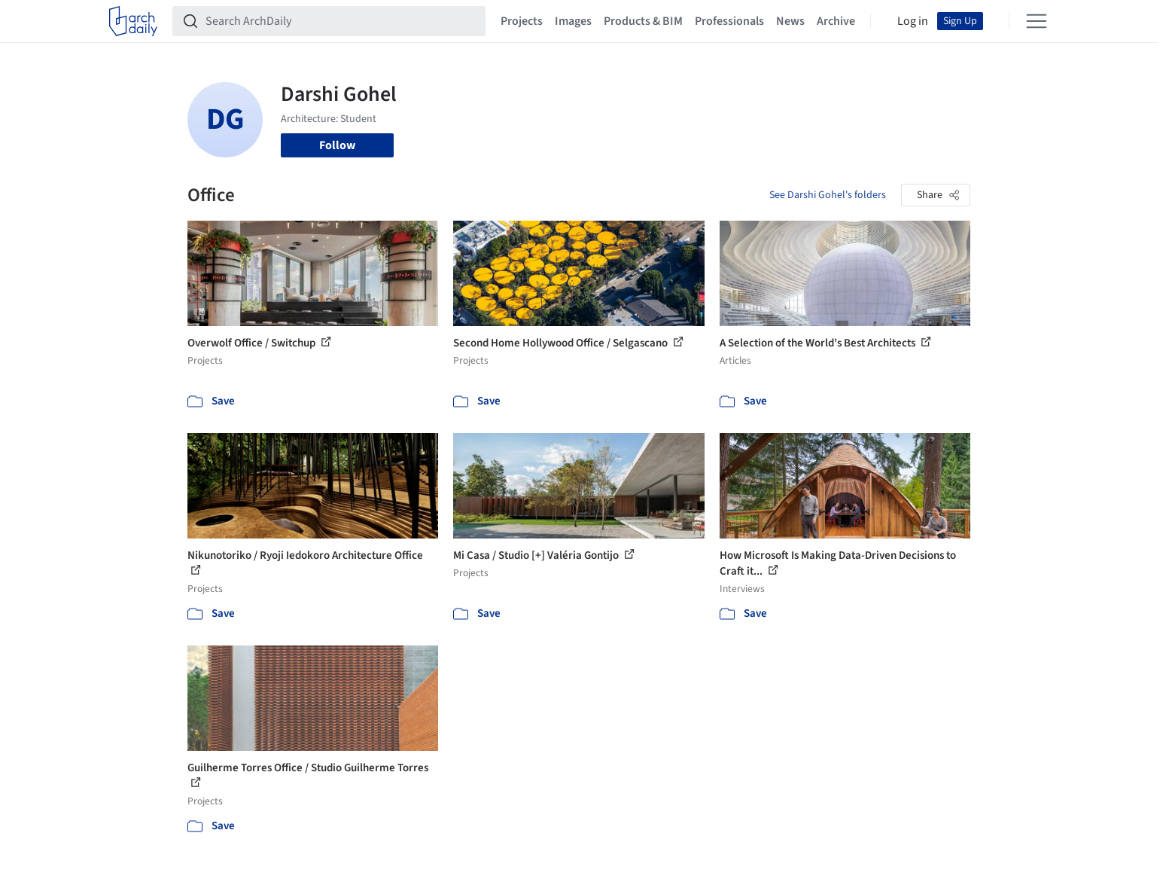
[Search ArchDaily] (340, 21)
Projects (522, 21)
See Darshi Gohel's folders (827, 195)
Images (573, 21)
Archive (836, 21)
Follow (337, 145)
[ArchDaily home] (133, 21)
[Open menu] (1036, 21)
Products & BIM (643, 21)
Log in (912, 21)
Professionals (729, 21)
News (790, 21)
